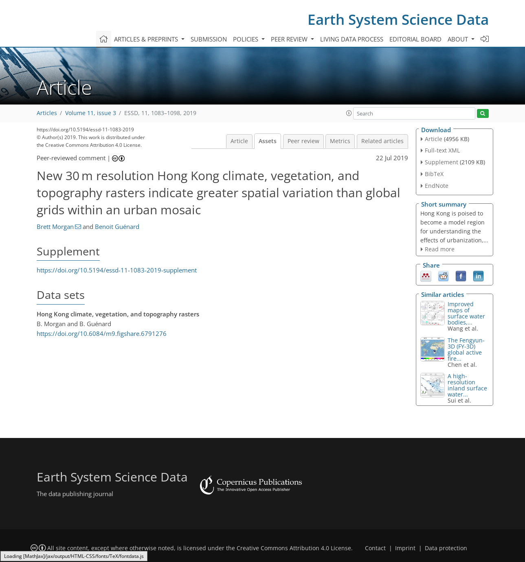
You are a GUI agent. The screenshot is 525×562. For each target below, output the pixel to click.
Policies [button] (246, 39)
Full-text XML (442, 150)
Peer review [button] (290, 39)
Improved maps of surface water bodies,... (466, 313)
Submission (209, 39)
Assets (268, 141)
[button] (349, 113)
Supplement (441, 162)
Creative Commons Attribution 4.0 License (294, 548)
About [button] (459, 39)
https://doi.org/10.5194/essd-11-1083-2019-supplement (117, 270)
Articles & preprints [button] (147, 39)
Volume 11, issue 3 (90, 113)
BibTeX (434, 174)
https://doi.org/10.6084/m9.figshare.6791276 (102, 333)
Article (239, 141)
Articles (47, 113)
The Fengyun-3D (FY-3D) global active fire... (466, 349)
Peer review (303, 141)
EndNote (436, 186)
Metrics (340, 141)
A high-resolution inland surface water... (467, 385)
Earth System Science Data (398, 19)
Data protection (446, 548)
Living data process (351, 39)
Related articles (382, 141)
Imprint (405, 548)
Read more (440, 249)
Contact (375, 548)
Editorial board (415, 39)
